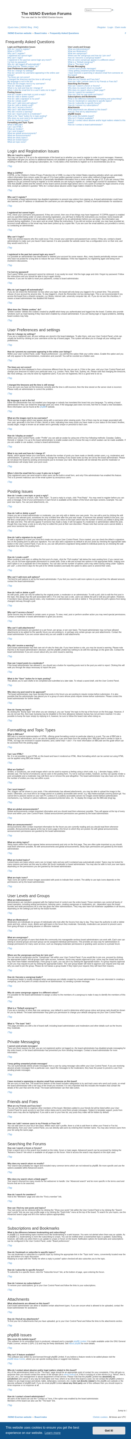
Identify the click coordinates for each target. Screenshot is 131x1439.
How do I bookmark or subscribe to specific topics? (90, 101)
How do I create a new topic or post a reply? (26, 94)
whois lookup (69, 1374)
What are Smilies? (15, 129)
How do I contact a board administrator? (85, 125)
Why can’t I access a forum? (19, 107)
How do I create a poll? (17, 101)
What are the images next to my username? (26, 84)
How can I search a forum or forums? (84, 86)
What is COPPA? (14, 51)
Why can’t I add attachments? (20, 110)
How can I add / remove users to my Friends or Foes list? (92, 81)
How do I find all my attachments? (82, 112)
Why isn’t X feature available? (81, 118)
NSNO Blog (26, 27)
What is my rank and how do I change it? (25, 88)
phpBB (43, 407)
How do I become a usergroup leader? (84, 58)
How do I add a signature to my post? (23, 99)
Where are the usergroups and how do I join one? (89, 56)
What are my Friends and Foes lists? (84, 79)
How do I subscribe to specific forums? (84, 103)
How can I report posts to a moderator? (24, 114)
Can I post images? (15, 131)
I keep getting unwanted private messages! (86, 71)
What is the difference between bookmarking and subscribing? (95, 99)
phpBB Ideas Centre (16, 1359)
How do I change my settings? (20, 71)
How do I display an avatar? (19, 86)
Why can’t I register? (16, 53)
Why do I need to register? (18, 49)
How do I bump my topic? (18, 120)
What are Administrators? (79, 49)
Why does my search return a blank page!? (86, 90)
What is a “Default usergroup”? (81, 62)
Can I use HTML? (15, 127)
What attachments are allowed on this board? (87, 110)
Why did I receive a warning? (20, 112)
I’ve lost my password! (17, 62)
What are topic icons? (16, 142)
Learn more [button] (53, 1432)
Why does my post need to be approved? (25, 118)
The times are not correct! (18, 77)
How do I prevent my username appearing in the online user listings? (33, 74)
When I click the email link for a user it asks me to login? (31, 90)
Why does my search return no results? (85, 88)
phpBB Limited (80, 1341)
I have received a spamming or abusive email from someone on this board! (95, 74)
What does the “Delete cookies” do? (23, 66)
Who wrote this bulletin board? (81, 116)
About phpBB (75, 1343)
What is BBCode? (15, 125)
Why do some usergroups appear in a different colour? (91, 60)
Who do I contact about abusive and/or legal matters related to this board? (97, 121)
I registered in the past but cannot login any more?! (29, 60)
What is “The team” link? (78, 64)
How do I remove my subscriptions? (83, 105)
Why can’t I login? (15, 58)
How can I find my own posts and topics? (85, 94)
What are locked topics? (17, 140)
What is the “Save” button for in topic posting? (27, 116)
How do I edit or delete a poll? (20, 105)
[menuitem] (35, 27)
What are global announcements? (22, 133)
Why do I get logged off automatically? (24, 64)
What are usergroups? (77, 53)
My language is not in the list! (20, 81)
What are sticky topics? (17, 138)
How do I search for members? (81, 92)
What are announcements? (19, 135)
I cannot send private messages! (82, 69)
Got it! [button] (109, 1430)
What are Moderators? (78, 51)
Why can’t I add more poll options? (22, 103)
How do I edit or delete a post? (20, 97)
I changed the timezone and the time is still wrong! (29, 79)
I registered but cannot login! (19, 56)
